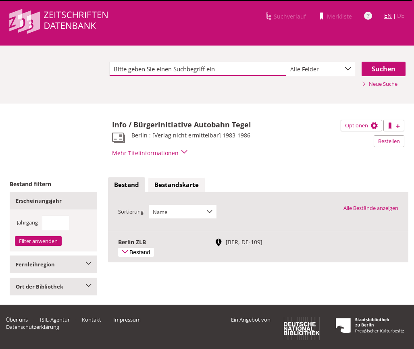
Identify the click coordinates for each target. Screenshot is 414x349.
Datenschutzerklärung (32, 326)
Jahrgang (27, 222)
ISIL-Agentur (55, 319)
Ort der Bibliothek (53, 286)
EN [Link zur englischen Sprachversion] (388, 15)
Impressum (127, 319)
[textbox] (197, 69)
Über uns (17, 319)
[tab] (126, 185)
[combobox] (320, 69)
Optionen (361, 125)
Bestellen (389, 141)
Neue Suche (379, 83)
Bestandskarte (176, 185)
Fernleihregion (53, 264)
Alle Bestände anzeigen (370, 208)
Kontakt (91, 319)
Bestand (126, 185)
